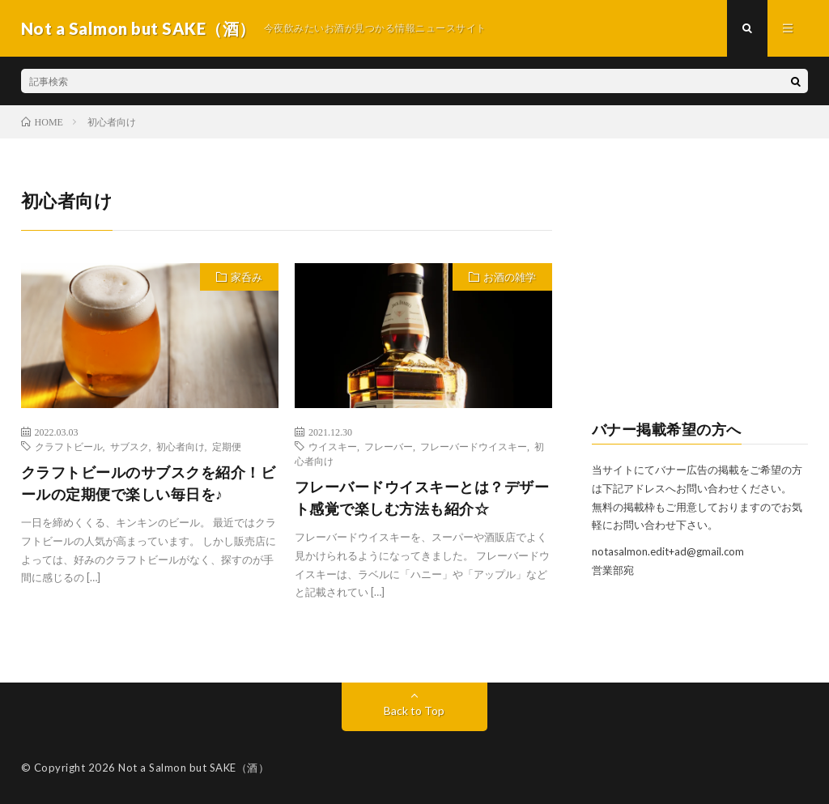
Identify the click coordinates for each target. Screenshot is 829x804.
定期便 (226, 446)
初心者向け (180, 446)
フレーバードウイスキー (473, 446)
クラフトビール (69, 446)
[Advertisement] (700, 288)
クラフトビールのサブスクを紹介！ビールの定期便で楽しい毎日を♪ (148, 483)
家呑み (246, 276)
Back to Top (414, 710)
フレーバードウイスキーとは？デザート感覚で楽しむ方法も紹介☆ (422, 497)
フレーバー (388, 446)
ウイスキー (332, 446)
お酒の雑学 (509, 276)
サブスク (129, 446)
